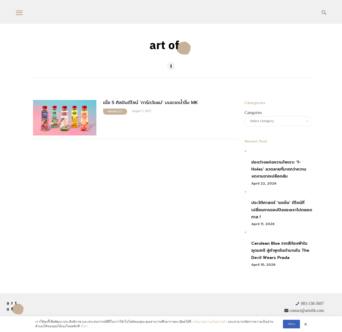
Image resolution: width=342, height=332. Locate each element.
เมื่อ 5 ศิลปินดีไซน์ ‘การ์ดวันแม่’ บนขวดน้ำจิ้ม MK (150, 102)
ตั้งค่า (84, 326)
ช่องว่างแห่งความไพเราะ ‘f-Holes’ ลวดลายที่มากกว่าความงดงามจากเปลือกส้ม (278, 169)
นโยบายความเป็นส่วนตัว (209, 322)
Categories (253, 112)
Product (115, 111)
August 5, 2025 (141, 111)
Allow (291, 324)
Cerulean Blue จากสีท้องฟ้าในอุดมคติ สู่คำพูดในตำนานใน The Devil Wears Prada (280, 250)
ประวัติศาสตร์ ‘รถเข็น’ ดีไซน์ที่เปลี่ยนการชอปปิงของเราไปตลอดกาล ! (281, 209)
